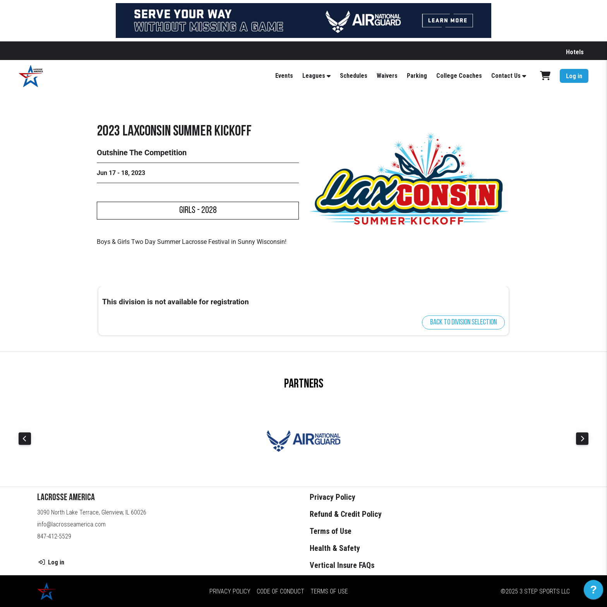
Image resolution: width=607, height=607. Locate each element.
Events (284, 75)
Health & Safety (335, 548)
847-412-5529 (54, 536)
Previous (25, 438)
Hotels (575, 52)
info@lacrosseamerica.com (71, 524)
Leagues (313, 75)
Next (582, 438)
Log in (574, 76)
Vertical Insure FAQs (342, 565)
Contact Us (506, 75)
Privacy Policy (332, 497)
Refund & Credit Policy (346, 514)
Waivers (387, 75)
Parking (417, 75)
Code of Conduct (280, 591)
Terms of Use (331, 531)
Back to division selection (463, 322)
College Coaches (459, 75)
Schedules (353, 75)
